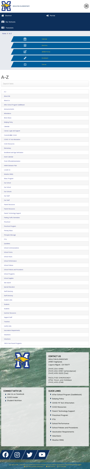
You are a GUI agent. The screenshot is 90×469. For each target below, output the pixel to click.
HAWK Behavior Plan (10, 165)
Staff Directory (8, 291)
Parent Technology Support (12, 213)
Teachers (7, 321)
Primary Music (8, 230)
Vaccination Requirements (12, 330)
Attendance (7, 113)
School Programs (9, 274)
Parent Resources (9, 204)
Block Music (7, 118)
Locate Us (7, 170)
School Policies (8, 265)
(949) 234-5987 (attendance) (62, 371)
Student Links (8, 300)
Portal (52, 16)
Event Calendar (8, 157)
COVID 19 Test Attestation (12, 139)
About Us (7, 100)
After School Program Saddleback (14, 105)
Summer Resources (10, 313)
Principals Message (10, 235)
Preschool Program (10, 226)
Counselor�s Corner (10, 135)
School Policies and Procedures (13, 269)
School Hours (8, 257)
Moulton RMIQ (8, 174)
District (8, 16)
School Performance (10, 261)
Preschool (7, 222)
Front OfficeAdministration (12, 161)
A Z (5, 92)
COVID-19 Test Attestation (63, 403)
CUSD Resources (9, 144)
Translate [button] (9, 28)
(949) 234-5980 (55, 369)
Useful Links (7, 326)
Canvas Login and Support (12, 131)
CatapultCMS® (68, 464)
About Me (7, 96)
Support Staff (8, 317)
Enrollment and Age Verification (13, 152)
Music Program (8, 178)
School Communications (11, 248)
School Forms (8, 252)
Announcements (9, 109)
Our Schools (8, 191)
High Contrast (51, 466)
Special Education (9, 287)
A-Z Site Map (61, 466)
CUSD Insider (12, 397)
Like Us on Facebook (15, 394)
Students (6, 304)
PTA (5, 239)
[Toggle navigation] (86, 6)
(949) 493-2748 (55, 382)
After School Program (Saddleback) (67, 394)
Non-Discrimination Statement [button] (34, 466)
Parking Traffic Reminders (12, 217)
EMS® (75, 464)
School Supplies (9, 278)
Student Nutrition (14, 400)
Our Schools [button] (10, 22)
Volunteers (7, 335)
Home (4, 33)
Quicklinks (7, 243)
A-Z (10, 33)
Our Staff (7, 196)
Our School (7, 183)
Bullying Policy (8, 122)
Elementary (7, 148)
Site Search (7, 283)
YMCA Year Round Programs (13, 343)
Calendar (6, 126)
